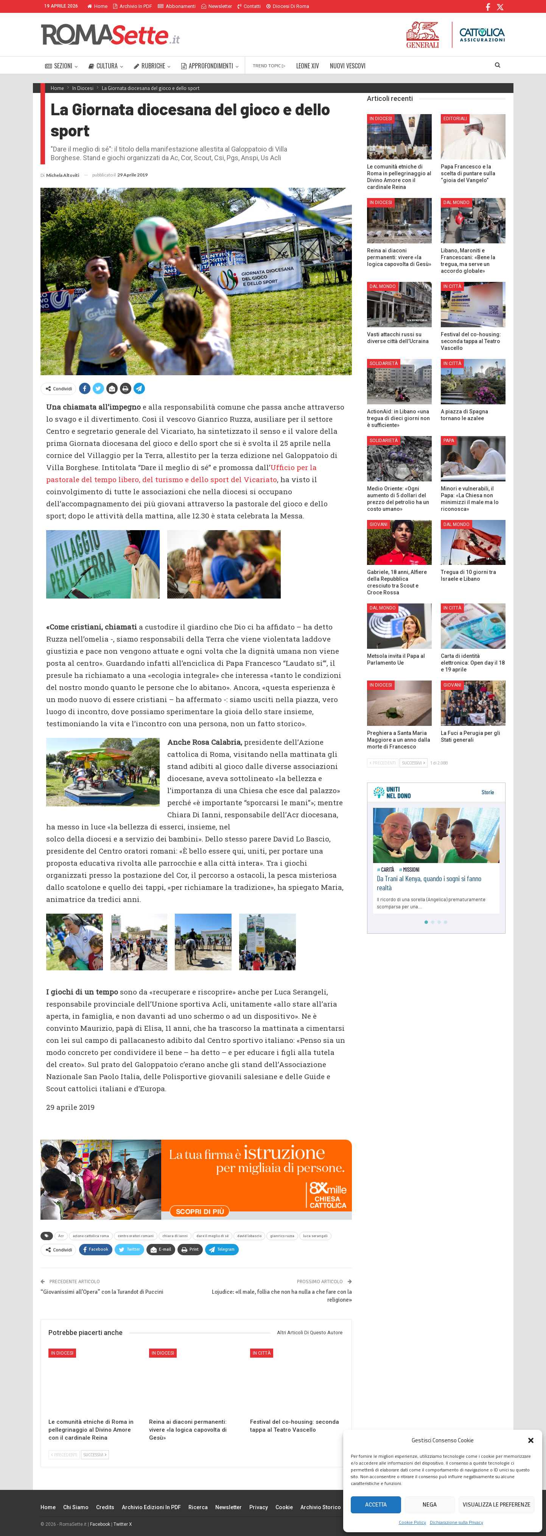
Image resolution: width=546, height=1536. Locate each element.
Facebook (100, 1524)
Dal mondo (456, 202)
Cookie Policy (412, 1522)
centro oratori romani (136, 1236)
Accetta (376, 1504)
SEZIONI (58, 65)
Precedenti (64, 1455)
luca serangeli (315, 1236)
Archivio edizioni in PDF (151, 1507)
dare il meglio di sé (212, 1236)
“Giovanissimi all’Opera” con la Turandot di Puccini (101, 1292)
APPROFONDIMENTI (207, 65)
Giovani (378, 524)
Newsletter (216, 6)
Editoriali (455, 118)
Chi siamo (76, 1507)
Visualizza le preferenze (496, 1504)
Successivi (95, 1455)
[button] (531, 1440)
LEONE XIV (307, 65)
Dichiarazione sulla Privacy (456, 1522)
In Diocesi (62, 1353)
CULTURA (103, 65)
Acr (61, 1236)
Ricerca (198, 1507)
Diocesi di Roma (287, 6)
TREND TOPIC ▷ (269, 65)
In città (262, 1353)
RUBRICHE (149, 65)
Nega (430, 1504)
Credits (105, 1507)
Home (97, 6)
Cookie (284, 1507)
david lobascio (249, 1236)
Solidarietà (384, 363)
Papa (448, 440)
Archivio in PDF (132, 6)
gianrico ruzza (282, 1236)
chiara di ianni (175, 1236)
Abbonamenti (177, 6)
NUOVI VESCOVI (348, 65)
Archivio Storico (320, 1507)
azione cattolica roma (91, 1236)
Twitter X (123, 1524)
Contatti (249, 6)
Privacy (258, 1507)
